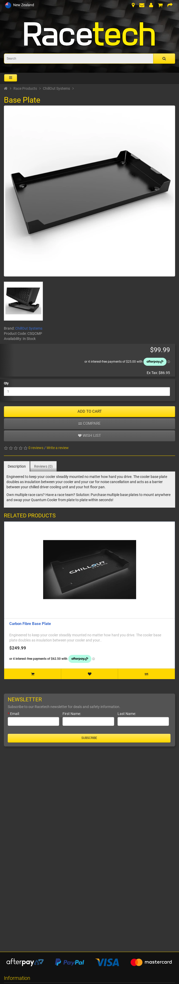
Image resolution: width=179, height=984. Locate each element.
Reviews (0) (43, 466)
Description (17, 466)
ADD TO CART (89, 411)
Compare (89, 423)
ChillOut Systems (56, 88)
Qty (6, 383)
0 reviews (35, 448)
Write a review (57, 448)
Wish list (89, 435)
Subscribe (89, 738)
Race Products (25, 88)
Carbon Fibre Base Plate (30, 623)
